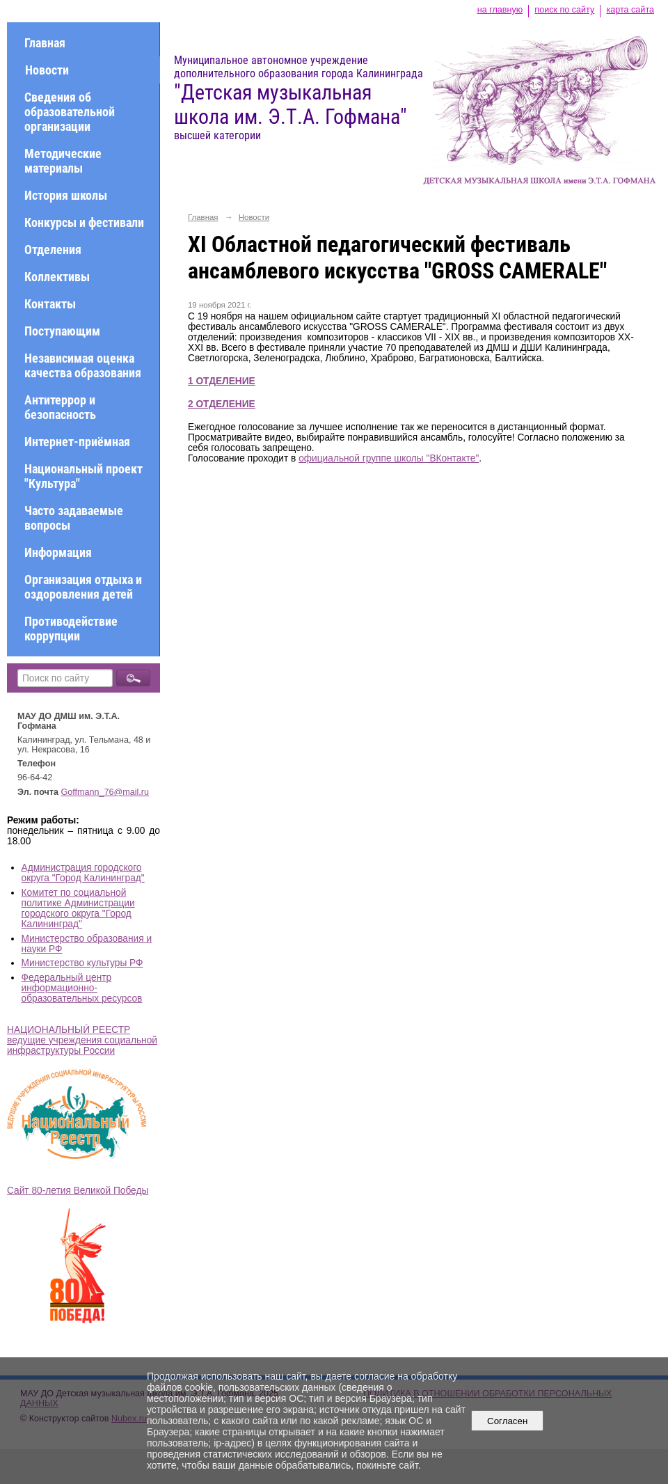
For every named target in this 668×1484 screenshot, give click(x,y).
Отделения (52, 249)
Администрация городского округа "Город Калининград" (83, 872)
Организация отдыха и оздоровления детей (83, 586)
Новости (47, 70)
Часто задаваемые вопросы (73, 517)
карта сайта (630, 10)
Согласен (507, 1421)
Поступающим (62, 331)
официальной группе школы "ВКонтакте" (389, 458)
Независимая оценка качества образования (82, 365)
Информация (58, 552)
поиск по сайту (564, 10)
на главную (500, 10)
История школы (65, 195)
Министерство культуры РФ (82, 963)
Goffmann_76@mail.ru (105, 792)
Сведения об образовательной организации (69, 112)
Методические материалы (63, 160)
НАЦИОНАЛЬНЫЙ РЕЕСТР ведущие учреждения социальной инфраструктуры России (82, 1040)
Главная (44, 42)
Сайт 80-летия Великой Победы (77, 1190)
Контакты (50, 304)
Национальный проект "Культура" (83, 476)
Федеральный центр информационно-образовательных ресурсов (82, 988)
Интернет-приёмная (77, 441)
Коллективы (57, 276)
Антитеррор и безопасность (60, 407)
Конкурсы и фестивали (84, 222)
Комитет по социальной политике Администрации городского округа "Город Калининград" (78, 908)
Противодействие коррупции (71, 628)
